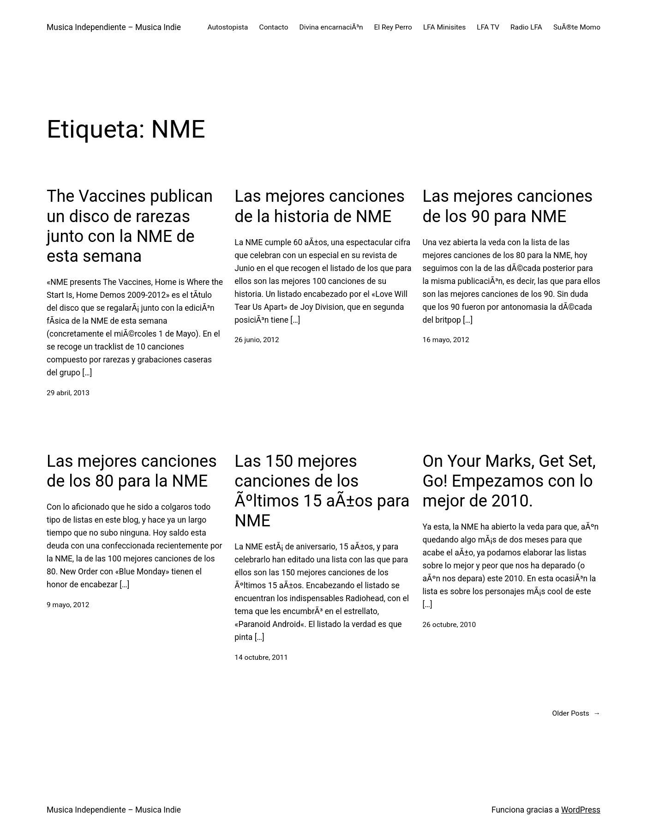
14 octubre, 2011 (261, 657)
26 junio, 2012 (256, 340)
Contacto (273, 27)
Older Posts (576, 713)
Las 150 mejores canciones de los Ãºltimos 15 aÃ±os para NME (321, 491)
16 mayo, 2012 (446, 340)
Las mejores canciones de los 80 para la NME (132, 471)
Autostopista (227, 27)
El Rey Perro (393, 27)
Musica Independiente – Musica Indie (114, 27)
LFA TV (488, 27)
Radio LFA (526, 27)
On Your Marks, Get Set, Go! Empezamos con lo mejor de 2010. (509, 481)
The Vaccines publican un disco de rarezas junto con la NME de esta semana (130, 226)
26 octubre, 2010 (449, 625)
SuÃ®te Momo (576, 27)
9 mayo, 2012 (68, 605)
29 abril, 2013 (68, 393)
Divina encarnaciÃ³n (331, 27)
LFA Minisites (444, 27)
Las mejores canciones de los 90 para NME (508, 206)
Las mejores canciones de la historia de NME (319, 206)
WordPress (580, 809)
